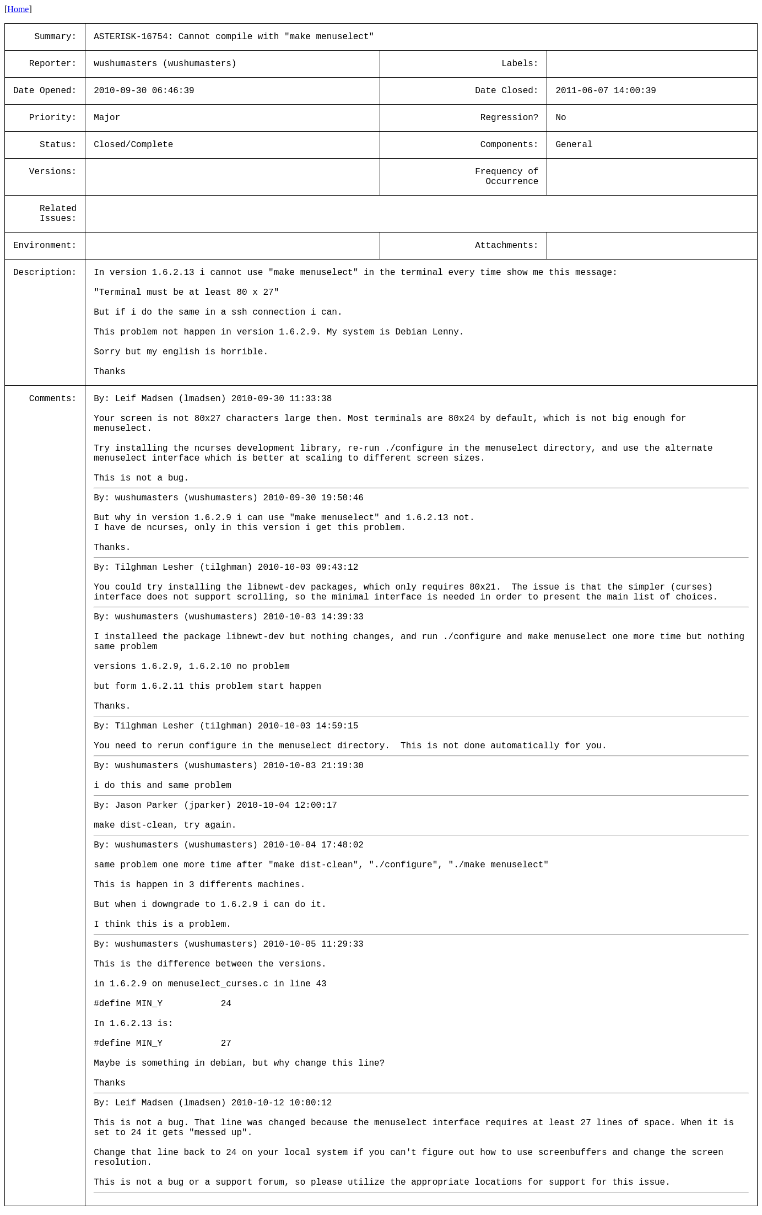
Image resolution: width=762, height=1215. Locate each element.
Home (18, 9)
